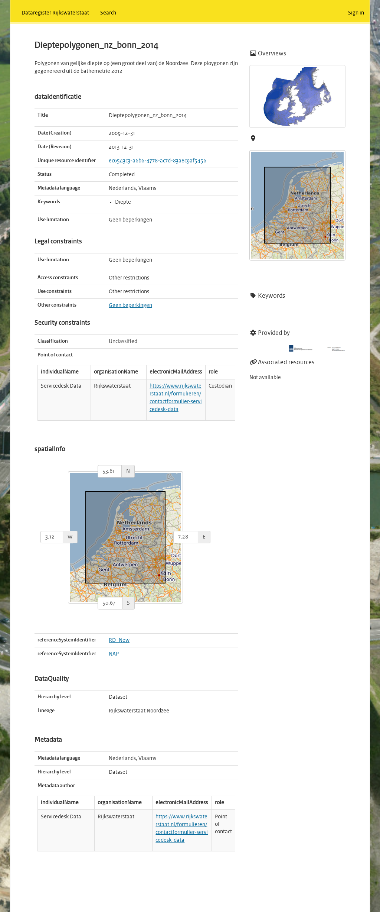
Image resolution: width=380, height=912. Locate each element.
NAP (114, 654)
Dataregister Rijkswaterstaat (55, 13)
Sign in (356, 13)
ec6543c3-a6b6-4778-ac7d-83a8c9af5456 (157, 161)
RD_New (119, 640)
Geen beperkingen (130, 305)
